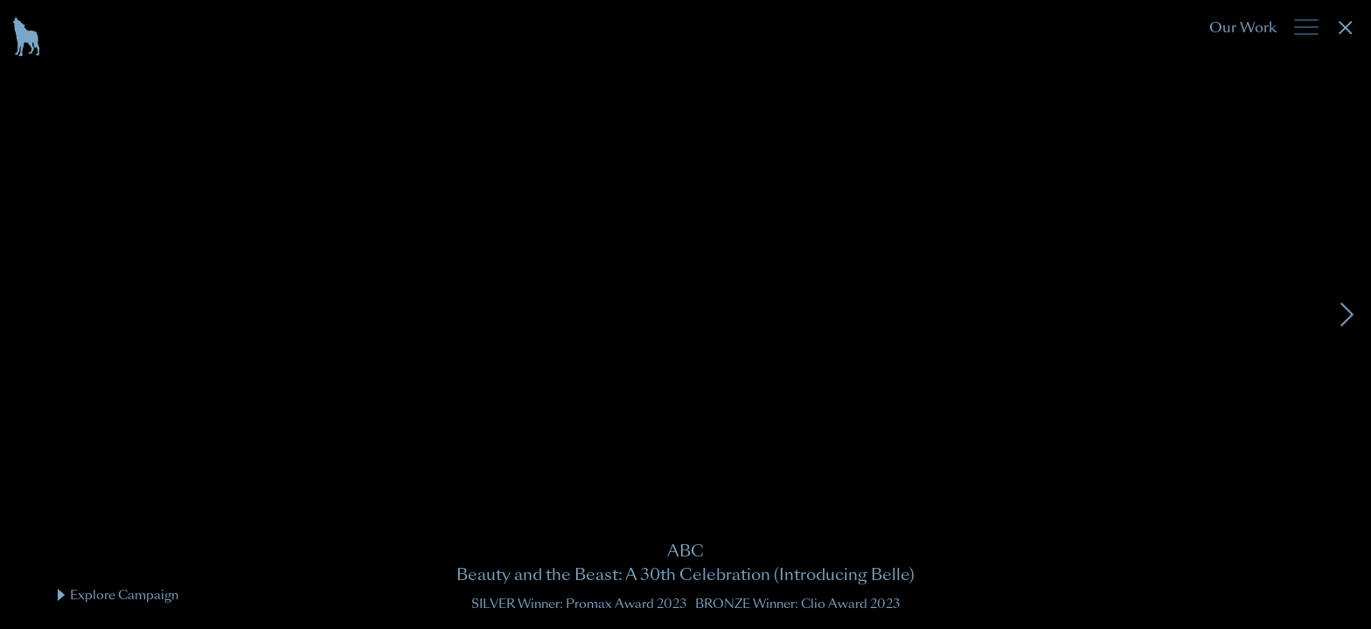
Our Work (1243, 27)
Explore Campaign (118, 595)
